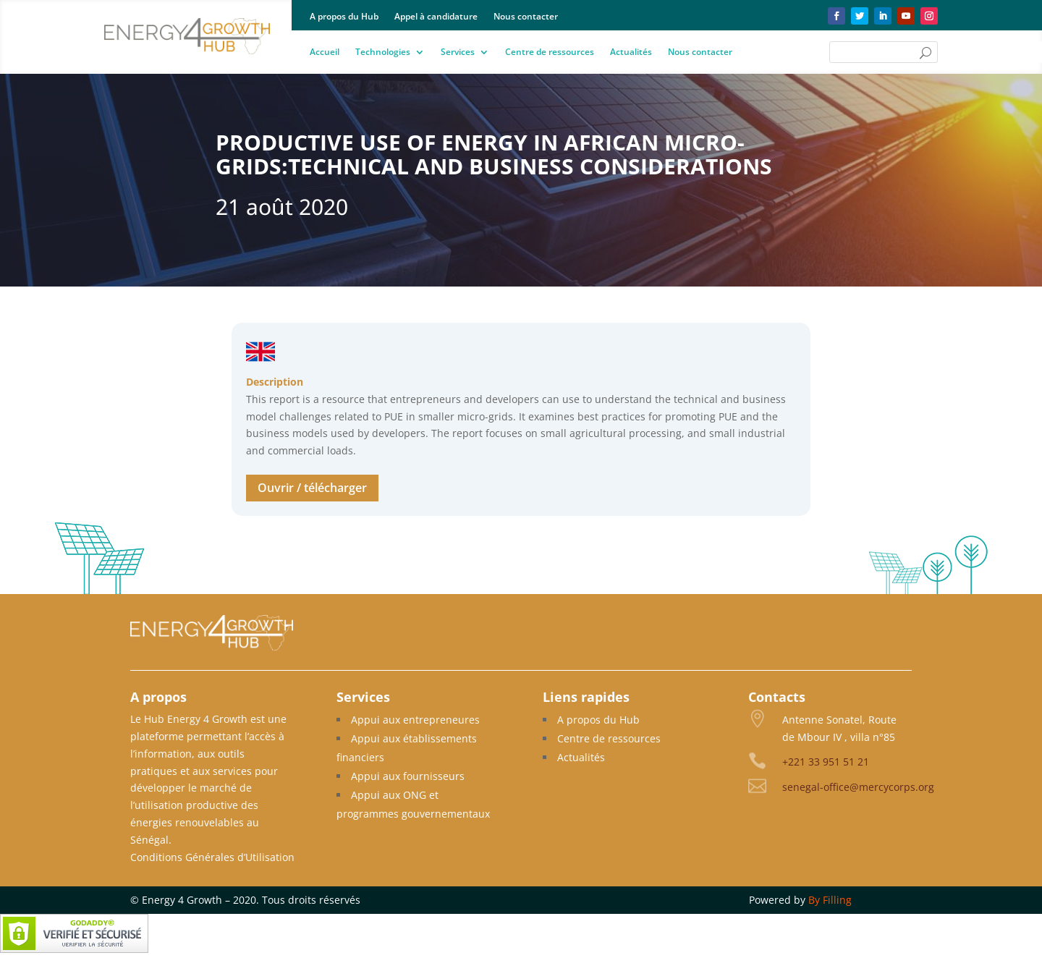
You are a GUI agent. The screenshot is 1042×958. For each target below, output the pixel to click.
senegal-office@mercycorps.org (858, 787)
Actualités (631, 52)
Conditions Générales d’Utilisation (212, 857)
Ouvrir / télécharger (312, 488)
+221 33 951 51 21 (825, 761)
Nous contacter (526, 17)
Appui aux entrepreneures (415, 719)
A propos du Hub (344, 17)
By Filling (830, 900)
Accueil (324, 52)
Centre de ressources (549, 52)
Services (458, 52)
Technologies (382, 52)
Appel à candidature (436, 17)
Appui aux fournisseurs (408, 776)
